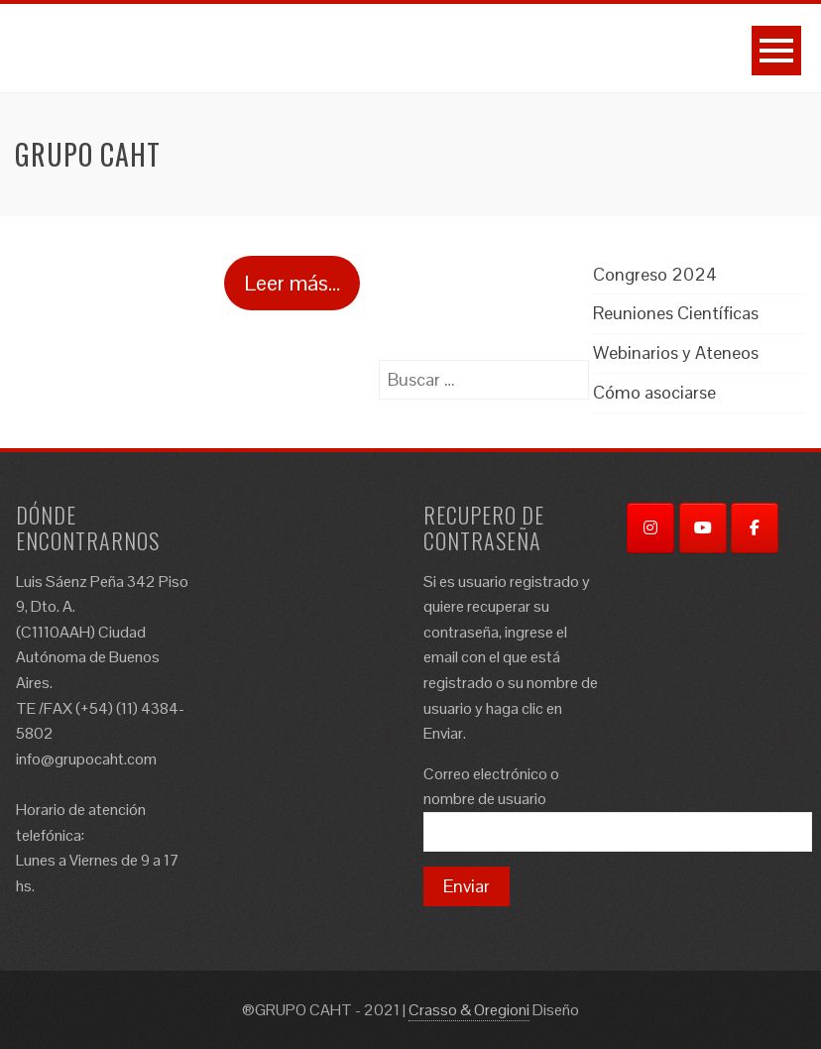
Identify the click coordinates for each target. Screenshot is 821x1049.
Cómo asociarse (654, 392)
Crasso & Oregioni (469, 1009)
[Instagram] (650, 528)
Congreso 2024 (655, 274)
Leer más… (292, 282)
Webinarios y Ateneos (676, 352)
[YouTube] (703, 528)
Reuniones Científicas (676, 312)
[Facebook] (754, 528)
